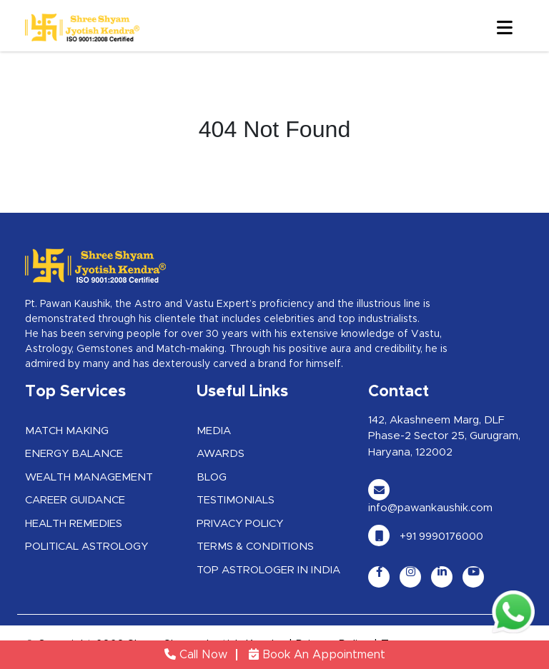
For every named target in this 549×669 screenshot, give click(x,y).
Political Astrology (86, 546)
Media (214, 431)
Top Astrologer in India (268, 570)
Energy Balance (74, 453)
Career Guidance (75, 500)
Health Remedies (73, 523)
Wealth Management (89, 477)
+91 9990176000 (425, 536)
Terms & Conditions (255, 546)
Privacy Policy (240, 523)
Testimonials (235, 500)
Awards (220, 453)
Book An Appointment (317, 654)
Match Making (67, 431)
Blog (212, 477)
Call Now (195, 654)
